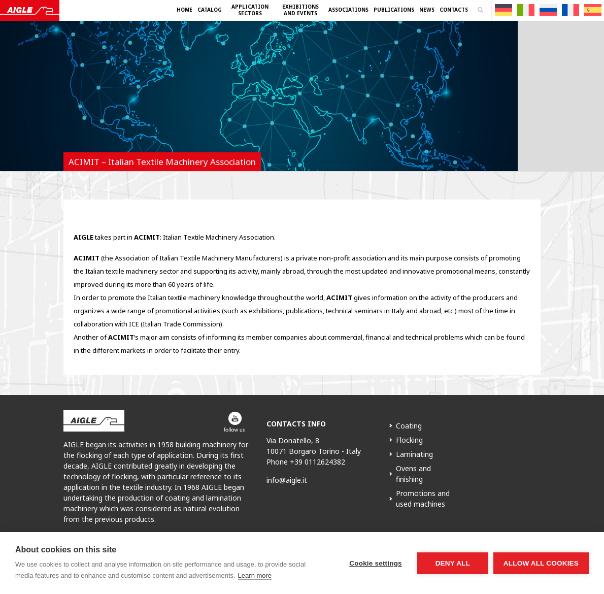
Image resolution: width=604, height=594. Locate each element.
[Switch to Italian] (525, 10)
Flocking (409, 440)
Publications (394, 9)
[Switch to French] (570, 10)
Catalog (209, 9)
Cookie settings (375, 563)
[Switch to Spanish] (592, 10)
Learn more (255, 575)
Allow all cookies (541, 563)
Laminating (414, 454)
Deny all (452, 563)
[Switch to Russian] (548, 10)
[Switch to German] (503, 10)
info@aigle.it (286, 480)
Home (184, 9)
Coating (409, 426)
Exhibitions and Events (300, 10)
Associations (348, 9)
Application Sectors (250, 10)
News (426, 9)
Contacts (454, 9)
